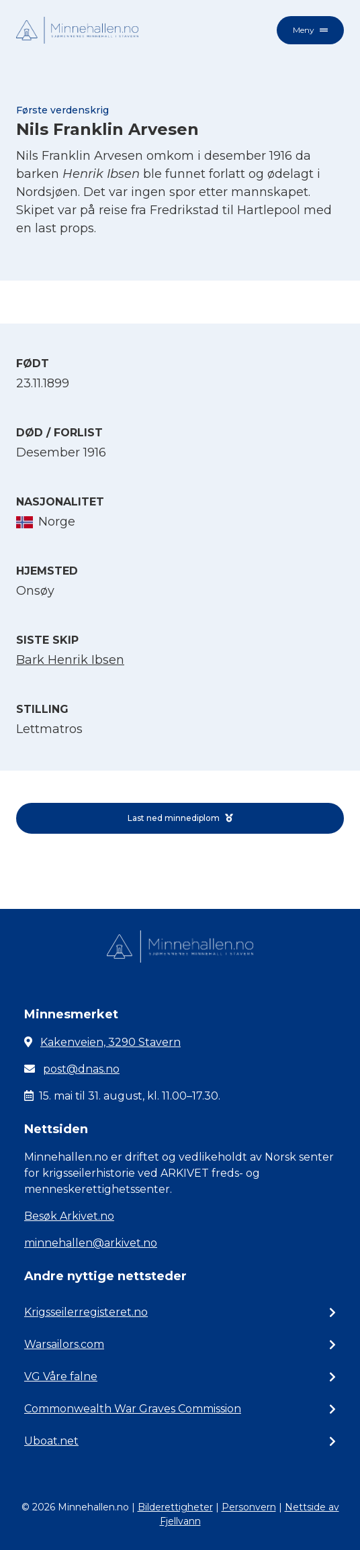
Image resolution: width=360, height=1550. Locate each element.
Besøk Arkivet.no (69, 1216)
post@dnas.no (81, 1069)
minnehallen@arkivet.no (90, 1243)
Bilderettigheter (175, 1507)
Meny (310, 30)
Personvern (249, 1507)
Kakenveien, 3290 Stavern (110, 1042)
